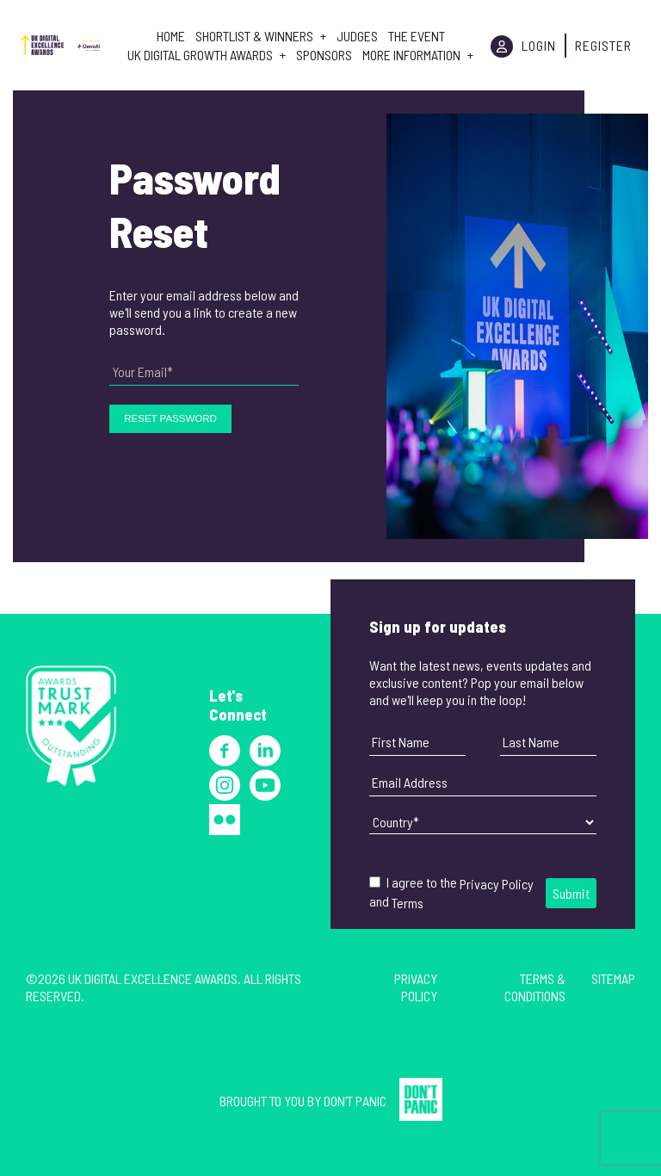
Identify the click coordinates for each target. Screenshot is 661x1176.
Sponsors (324, 55)
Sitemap (613, 978)
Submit (571, 893)
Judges (357, 36)
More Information (411, 55)
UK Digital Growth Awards (200, 55)
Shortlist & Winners (254, 36)
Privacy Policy (497, 884)
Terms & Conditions (534, 987)
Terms (407, 902)
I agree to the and (451, 892)
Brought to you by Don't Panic (302, 1100)
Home (171, 36)
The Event (416, 36)
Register (603, 45)
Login (539, 45)
